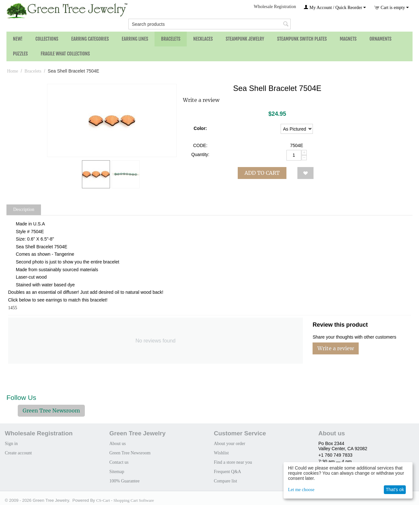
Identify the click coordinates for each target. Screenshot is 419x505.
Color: (200, 128)
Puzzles (20, 54)
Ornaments (380, 39)
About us (117, 443)
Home (12, 71)
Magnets (348, 39)
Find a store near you (233, 462)
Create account (18, 453)
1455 (12, 307)
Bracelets (170, 39)
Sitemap (116, 471)
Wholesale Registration (275, 6)
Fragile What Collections (65, 54)
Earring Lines (135, 39)
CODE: (200, 145)
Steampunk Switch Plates (302, 39)
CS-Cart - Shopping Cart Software (125, 500)
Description (23, 209)
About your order (229, 443)
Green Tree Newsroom (51, 410)
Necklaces (203, 39)
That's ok (395, 489)
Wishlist (221, 453)
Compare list (225, 481)
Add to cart (262, 173)
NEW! (18, 39)
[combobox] (209, 24)
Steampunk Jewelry (245, 39)
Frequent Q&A (227, 471)
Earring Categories (90, 39)
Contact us (119, 462)
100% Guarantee (124, 481)
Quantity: (200, 154)
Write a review (201, 100)
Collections (46, 39)
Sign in (11, 443)
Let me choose (301, 489)
